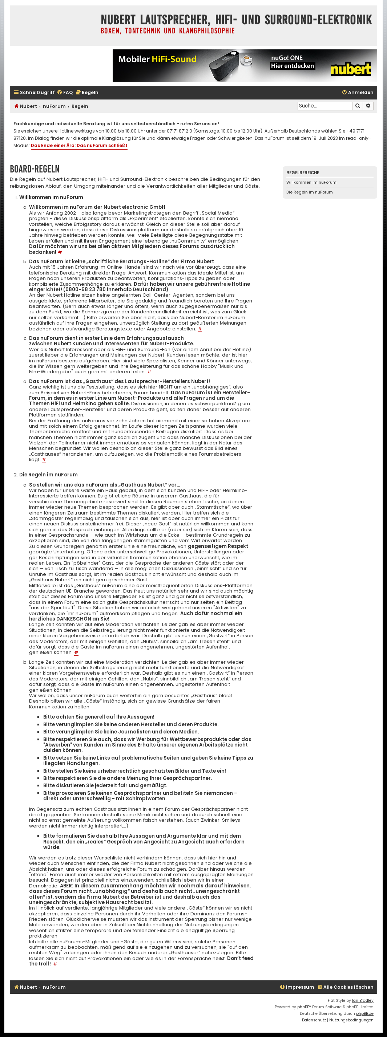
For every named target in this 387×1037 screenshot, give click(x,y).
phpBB (303, 1007)
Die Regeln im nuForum (309, 192)
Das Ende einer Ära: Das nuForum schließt (79, 145)
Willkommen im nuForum (311, 182)
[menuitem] (65, 93)
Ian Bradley (363, 1000)
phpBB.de (365, 1013)
